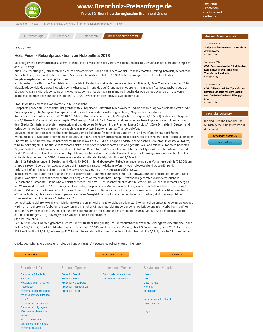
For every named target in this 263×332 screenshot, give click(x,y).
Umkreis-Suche (225, 142)
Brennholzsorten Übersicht (35, 290)
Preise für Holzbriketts (74, 282)
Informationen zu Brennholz (59, 23)
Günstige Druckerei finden (117, 274)
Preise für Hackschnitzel (75, 286)
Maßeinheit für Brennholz (34, 323)
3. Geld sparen (89, 36)
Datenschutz (151, 282)
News (35, 23)
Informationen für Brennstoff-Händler (101, 23)
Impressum (150, 290)
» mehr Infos (211, 54)
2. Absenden (61, 36)
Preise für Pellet (70, 278)
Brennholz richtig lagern (34, 307)
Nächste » (176, 254)
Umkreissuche (151, 303)
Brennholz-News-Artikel (123, 36)
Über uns (149, 274)
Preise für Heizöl (71, 290)
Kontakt (148, 286)
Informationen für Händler (158, 299)
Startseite (21, 23)
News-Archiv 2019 (112, 254)
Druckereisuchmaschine (116, 278)
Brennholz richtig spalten (34, 303)
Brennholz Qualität (31, 327)
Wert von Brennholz (31, 319)
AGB (146, 278)
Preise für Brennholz (73, 274)
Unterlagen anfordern (225, 136)
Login (147, 311)
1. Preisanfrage (33, 36)
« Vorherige (31, 254)
